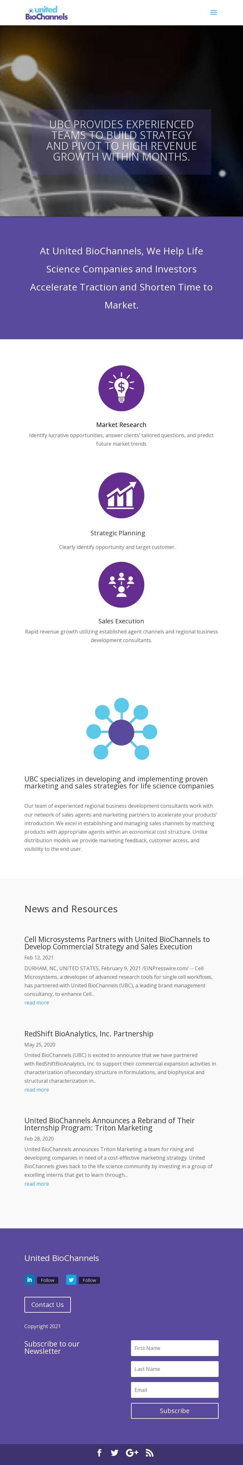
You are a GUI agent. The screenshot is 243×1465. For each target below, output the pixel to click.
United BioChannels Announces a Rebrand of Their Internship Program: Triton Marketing (109, 1124)
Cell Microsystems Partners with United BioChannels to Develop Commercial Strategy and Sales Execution (117, 943)
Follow (47, 1280)
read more (36, 1002)
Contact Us (47, 1304)
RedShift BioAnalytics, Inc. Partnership (88, 1034)
